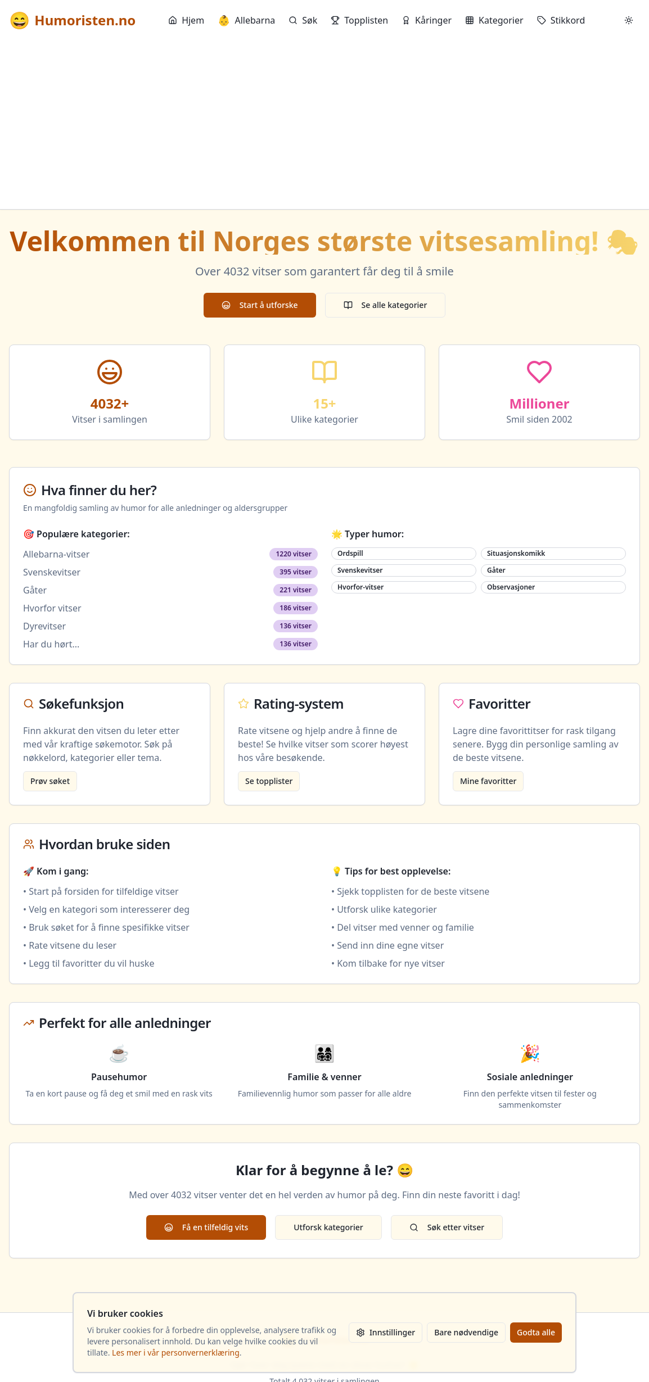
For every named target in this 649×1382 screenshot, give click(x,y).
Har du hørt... (51, 644)
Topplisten (359, 20)
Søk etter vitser (446, 1227)
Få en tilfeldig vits (206, 1227)
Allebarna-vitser (56, 554)
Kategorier (494, 20)
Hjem (186, 20)
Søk (303, 20)
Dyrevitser (44, 626)
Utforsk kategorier (328, 1227)
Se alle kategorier (385, 305)
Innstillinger (385, 1332)
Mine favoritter (488, 781)
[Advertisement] (324, 124)
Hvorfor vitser (52, 608)
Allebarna (246, 20)
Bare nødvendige (466, 1332)
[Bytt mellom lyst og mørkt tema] (629, 20)
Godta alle (536, 1332)
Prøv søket (50, 781)
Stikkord (561, 20)
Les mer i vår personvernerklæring (176, 1352)
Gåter (35, 590)
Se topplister (268, 781)
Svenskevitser (51, 572)
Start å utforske (260, 305)
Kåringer (427, 20)
